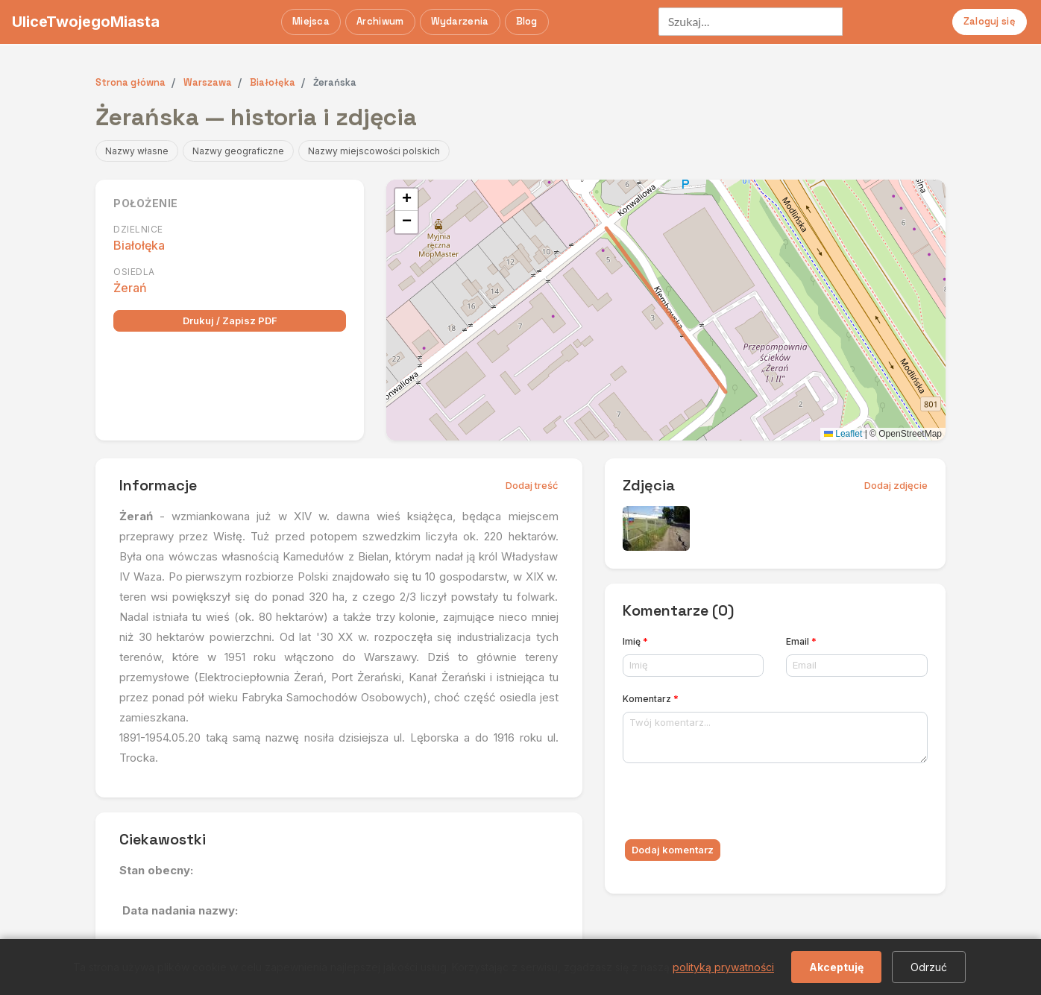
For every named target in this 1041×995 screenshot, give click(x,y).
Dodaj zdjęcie (896, 485)
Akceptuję (836, 967)
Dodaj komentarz (673, 850)
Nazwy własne (137, 151)
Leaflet (843, 434)
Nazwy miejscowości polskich (374, 151)
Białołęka (139, 245)
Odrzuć (929, 967)
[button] (406, 200)
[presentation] (736, 804)
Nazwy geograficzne (238, 151)
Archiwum (379, 21)
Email (801, 641)
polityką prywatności (723, 967)
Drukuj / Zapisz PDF (230, 320)
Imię (635, 641)
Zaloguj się (989, 21)
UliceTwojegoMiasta (86, 22)
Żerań (130, 287)
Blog (527, 21)
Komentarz (651, 698)
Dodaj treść (532, 485)
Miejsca (311, 21)
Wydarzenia (460, 21)
